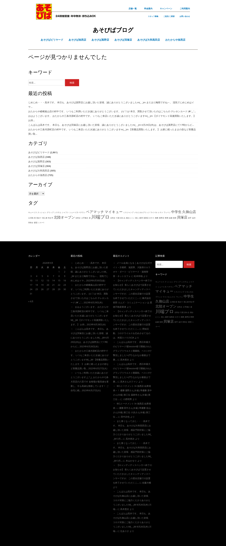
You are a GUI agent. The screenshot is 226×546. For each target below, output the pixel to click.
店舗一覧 (133, 8)
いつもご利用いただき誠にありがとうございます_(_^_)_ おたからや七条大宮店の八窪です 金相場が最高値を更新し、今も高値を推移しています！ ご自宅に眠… (90, 381)
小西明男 (127, 399)
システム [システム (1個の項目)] (57, 212)
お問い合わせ (185, 16)
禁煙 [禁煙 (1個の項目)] (166, 218)
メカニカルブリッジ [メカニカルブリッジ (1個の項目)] (142, 212)
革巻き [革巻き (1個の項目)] (30, 223)
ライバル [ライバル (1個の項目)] (153, 212)
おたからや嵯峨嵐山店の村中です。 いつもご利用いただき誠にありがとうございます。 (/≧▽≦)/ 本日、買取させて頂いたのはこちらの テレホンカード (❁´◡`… (112, 111)
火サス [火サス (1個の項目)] (151, 218)
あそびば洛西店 (36, 156)
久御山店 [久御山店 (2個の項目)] (189, 211)
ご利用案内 (185, 8)
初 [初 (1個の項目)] (35, 218)
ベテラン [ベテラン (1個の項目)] (81, 212)
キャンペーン (166, 8)
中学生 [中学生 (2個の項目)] (176, 211)
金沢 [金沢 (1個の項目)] (194, 218)
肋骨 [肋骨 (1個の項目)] (174, 218)
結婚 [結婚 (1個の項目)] (170, 218)
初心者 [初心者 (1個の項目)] (44, 218)
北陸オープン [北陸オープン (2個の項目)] (64, 217)
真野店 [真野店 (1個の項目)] (161, 218)
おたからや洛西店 (37, 175)
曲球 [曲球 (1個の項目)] (141, 218)
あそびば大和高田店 (38, 170)
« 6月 (30, 301)
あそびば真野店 (36, 161)
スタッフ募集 (153, 16)
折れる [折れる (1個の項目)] (122, 218)
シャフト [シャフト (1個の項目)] (65, 212)
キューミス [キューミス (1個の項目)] (32, 212)
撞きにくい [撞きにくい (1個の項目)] (130, 218)
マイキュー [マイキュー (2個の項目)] (114, 211)
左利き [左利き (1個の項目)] (113, 218)
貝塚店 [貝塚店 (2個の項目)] (182, 217)
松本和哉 (138, 276)
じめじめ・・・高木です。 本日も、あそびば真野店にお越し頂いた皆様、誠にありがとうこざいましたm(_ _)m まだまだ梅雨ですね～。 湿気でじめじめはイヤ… (89, 271)
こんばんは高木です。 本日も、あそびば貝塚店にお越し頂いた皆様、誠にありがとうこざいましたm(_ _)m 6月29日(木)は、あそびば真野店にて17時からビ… (111, 124)
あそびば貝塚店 (36, 166)
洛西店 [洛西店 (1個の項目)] (146, 218)
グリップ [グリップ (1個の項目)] (50, 212)
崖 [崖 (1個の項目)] (90, 218)
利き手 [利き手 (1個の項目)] (50, 218)
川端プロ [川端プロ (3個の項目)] (100, 217)
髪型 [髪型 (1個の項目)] (36, 223)
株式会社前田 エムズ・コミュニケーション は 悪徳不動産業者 (132, 302)
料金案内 (148, 8)
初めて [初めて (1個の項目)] (39, 218)
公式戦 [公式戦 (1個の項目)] (30, 218)
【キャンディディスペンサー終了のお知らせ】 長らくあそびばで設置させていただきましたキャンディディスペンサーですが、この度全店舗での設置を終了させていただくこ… (132, 289)
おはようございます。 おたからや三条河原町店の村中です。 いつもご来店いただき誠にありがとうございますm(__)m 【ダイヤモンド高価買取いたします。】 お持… (90, 315)
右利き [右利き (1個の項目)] (78, 218)
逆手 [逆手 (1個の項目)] (189, 218)
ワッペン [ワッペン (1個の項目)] (167, 212)
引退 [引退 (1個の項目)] (118, 218)
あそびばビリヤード (38, 152)
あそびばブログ (113, 30)
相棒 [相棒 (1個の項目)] (156, 218)
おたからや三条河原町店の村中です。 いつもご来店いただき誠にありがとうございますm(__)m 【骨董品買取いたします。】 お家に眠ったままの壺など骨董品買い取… (90, 359)
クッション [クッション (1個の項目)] (42, 212)
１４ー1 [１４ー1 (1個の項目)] (41, 223)
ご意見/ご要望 (169, 16)
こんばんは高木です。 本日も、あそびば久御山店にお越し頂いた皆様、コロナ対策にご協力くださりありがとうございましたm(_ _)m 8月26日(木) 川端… (132, 500)
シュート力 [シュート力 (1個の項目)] (73, 212)
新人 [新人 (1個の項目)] (137, 218)
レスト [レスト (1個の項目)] (160, 212)
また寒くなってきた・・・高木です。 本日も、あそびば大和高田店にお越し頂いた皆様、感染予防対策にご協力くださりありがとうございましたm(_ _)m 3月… (132, 430)
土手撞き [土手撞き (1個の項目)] (84, 218)
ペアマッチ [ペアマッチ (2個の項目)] (95, 211)
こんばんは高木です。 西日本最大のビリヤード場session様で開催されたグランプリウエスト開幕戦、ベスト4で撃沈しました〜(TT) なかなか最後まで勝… (132, 351)
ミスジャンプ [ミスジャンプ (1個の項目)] (128, 212)
